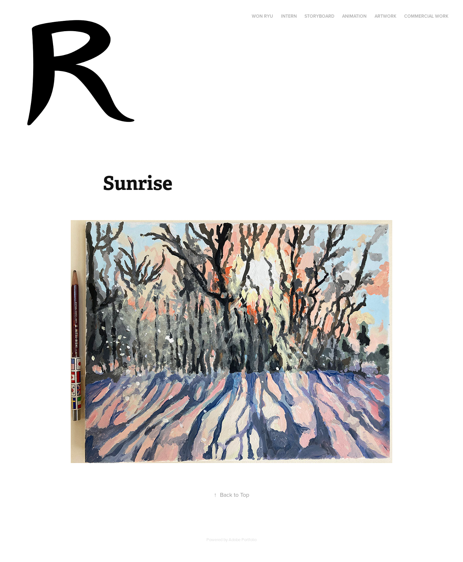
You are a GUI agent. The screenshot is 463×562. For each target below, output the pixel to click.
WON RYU (262, 16)
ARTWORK (385, 16)
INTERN (289, 16)
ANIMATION (354, 16)
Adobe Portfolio (243, 539)
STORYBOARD (319, 16)
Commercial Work (426, 16)
